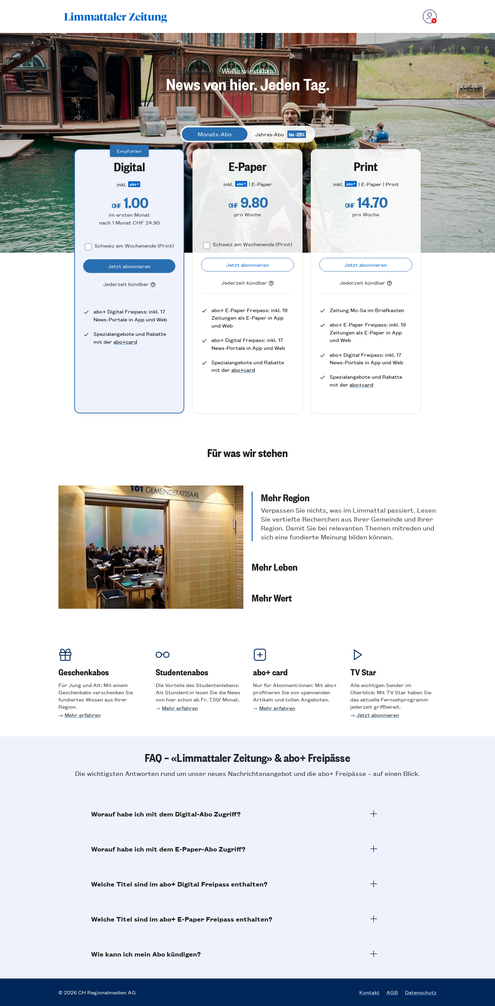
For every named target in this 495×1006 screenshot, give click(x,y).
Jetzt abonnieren (377, 714)
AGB (392, 992)
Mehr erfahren (83, 714)
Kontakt (369, 992)
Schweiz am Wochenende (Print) (134, 245)
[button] (344, 516)
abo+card (125, 341)
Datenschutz (421, 992)
